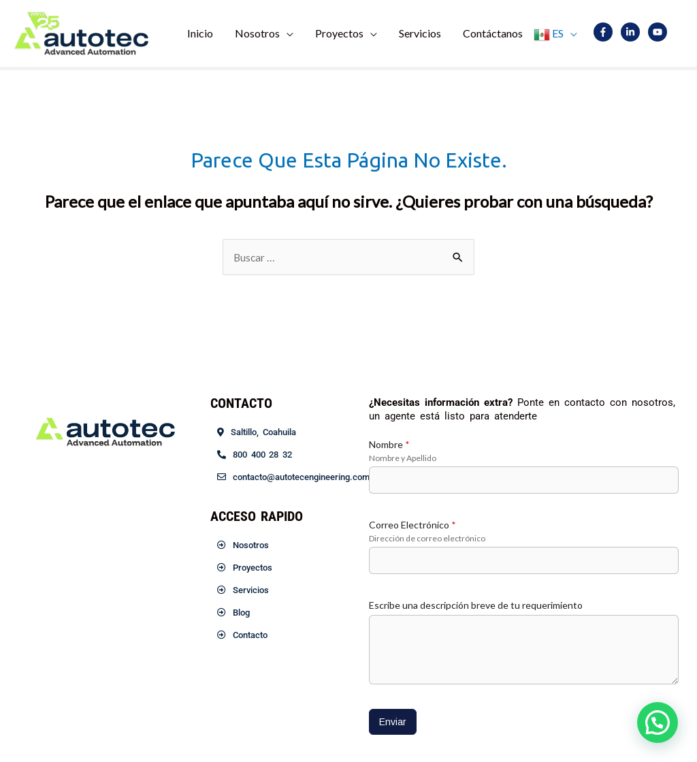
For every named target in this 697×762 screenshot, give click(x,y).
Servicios (420, 33)
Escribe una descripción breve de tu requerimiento (476, 605)
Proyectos (339, 33)
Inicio (200, 33)
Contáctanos (493, 33)
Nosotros (257, 33)
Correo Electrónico (412, 524)
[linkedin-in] (633, 32)
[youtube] (660, 32)
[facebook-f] (606, 32)
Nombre (389, 444)
